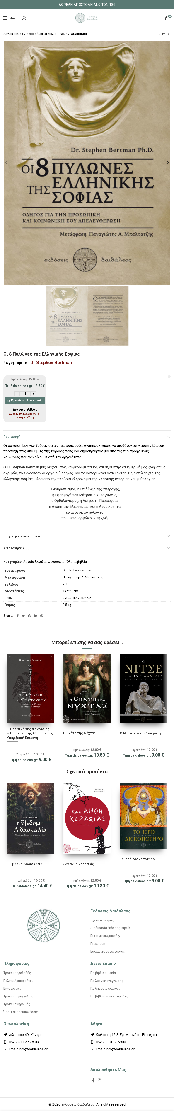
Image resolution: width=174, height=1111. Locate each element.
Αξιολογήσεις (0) (16, 548)
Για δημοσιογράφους (105, 988)
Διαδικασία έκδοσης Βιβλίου (111, 928)
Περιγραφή (11, 436)
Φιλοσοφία (79, 33)
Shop (30, 33)
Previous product (159, 34)
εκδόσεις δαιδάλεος (78, 1104)
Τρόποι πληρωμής (16, 1004)
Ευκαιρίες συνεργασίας (107, 951)
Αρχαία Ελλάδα (34, 562)
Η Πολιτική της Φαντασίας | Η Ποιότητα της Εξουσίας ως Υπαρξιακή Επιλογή (30, 733)
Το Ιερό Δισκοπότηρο (137, 859)
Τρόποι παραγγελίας (18, 996)
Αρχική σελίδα (13, 33)
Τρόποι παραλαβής (17, 973)
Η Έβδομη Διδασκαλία (24, 864)
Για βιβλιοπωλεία (103, 973)
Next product (168, 34)
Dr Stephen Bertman (51, 362)
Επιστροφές (12, 988)
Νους (63, 33)
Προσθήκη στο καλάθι (27, 400)
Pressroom (98, 944)
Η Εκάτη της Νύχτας (79, 733)
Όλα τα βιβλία (46, 33)
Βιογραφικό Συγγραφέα (21, 536)
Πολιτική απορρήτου (18, 981)
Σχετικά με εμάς (102, 920)
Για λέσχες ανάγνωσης (106, 981)
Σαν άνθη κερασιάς (78, 864)
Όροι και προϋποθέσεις (20, 1012)
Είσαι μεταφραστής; (105, 936)
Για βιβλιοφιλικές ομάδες (109, 996)
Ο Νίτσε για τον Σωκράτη (140, 733)
